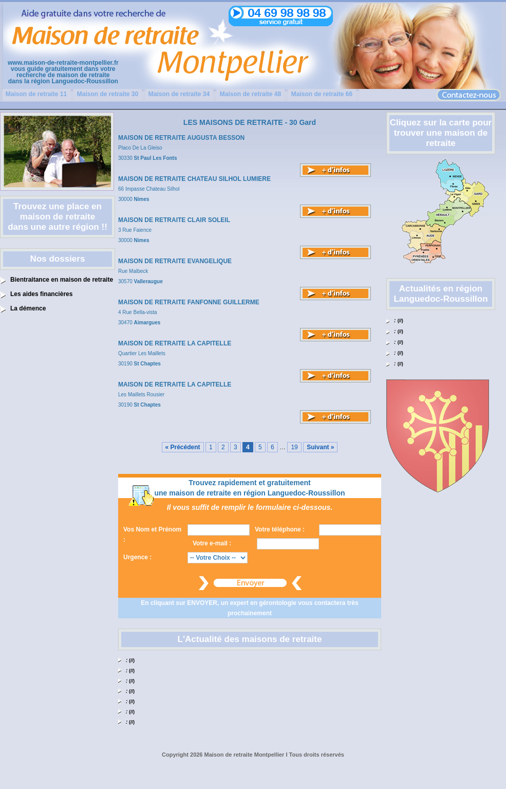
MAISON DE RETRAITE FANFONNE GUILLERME (188, 302)
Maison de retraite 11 (36, 94)
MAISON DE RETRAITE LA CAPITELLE (174, 343)
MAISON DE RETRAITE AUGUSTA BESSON (181, 137)
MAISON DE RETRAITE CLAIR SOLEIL (174, 220)
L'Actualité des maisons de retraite (250, 639)
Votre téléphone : (280, 529)
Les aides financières (41, 294)
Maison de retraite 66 (321, 94)
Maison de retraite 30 (107, 94)
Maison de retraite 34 (179, 94)
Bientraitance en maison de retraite (61, 279)
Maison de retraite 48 (250, 94)
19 (294, 447)
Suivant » (320, 447)
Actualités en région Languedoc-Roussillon (440, 294)
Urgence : (137, 557)
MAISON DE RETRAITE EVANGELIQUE (175, 261)
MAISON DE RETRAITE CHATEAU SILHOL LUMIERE (194, 178)
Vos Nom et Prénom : (152, 534)
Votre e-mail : (212, 543)
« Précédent (182, 447)
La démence (28, 308)
